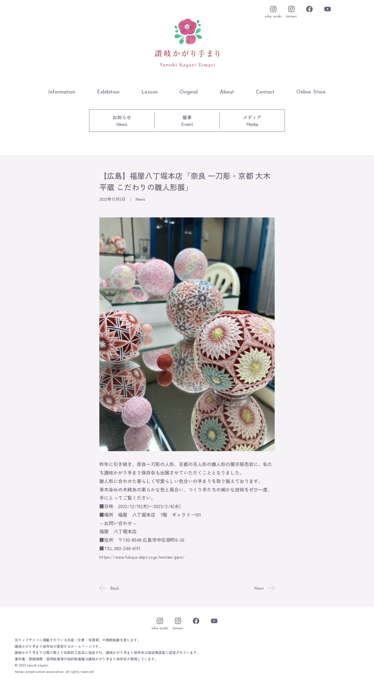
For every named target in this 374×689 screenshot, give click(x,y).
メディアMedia (252, 120)
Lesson (149, 92)
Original (188, 92)
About (227, 92)
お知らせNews (121, 120)
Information (61, 92)
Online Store (311, 92)
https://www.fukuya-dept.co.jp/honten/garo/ (147, 556)
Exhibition (108, 92)
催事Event (187, 120)
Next (264, 588)
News (140, 199)
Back (109, 588)
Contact (265, 92)
